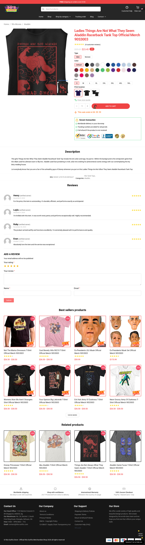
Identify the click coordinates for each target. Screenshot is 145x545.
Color (76, 61)
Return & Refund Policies (84, 518)
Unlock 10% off (140, 534)
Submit (8, 300)
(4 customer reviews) (92, 45)
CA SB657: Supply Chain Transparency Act (55, 524)
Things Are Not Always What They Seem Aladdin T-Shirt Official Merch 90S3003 (89, 468)
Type (76, 53)
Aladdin (27, 24)
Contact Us (79, 521)
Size (76, 79)
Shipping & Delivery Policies (85, 511)
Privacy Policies (45, 518)
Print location (79, 87)
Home (6, 24)
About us (43, 511)
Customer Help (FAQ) (82, 524)
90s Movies (16, 24)
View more (72, 415)
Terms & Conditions (47, 514)
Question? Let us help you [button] (134, 542)
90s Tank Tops (89, 176)
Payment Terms (80, 514)
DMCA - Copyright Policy (48, 521)
